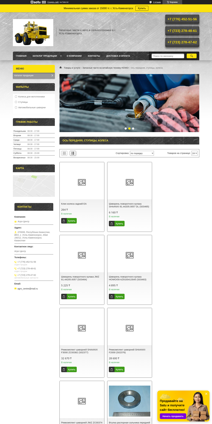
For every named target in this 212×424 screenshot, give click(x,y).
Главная (21, 56)
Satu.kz (119, 398)
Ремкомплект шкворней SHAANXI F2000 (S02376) (174, 278)
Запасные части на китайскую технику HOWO (105, 68)
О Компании (74, 56)
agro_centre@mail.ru (28, 288)
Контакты (94, 56)
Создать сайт (53, 2)
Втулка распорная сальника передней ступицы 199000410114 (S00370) (129, 351)
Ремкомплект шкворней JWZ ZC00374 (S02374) (81, 351)
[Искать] (192, 56)
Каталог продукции (45, 56)
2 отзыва (157, 2)
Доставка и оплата (118, 56)
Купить (142, 8)
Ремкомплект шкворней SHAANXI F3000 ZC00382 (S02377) (127, 278)
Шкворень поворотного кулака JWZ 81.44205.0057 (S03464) (175, 205)
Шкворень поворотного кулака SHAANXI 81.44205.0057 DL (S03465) (129, 205)
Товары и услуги (72, 68)
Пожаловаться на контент (112, 400)
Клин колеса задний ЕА (74, 203)
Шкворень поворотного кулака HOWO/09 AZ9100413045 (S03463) (80, 278)
